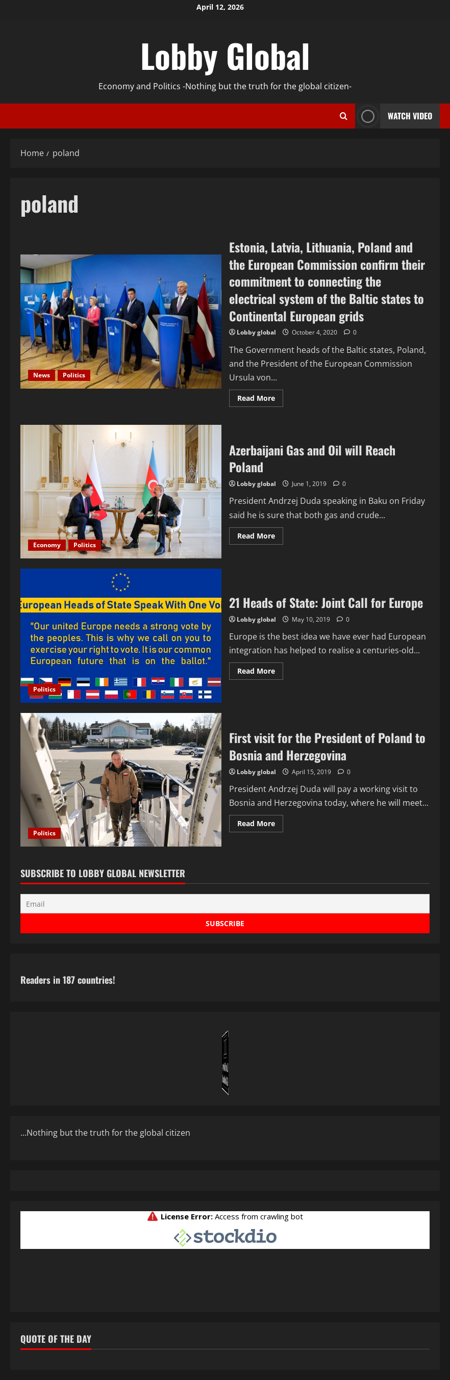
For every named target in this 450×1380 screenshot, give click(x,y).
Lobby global (256, 332)
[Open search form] (343, 116)
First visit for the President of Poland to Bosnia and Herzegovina (120, 780)
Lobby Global (225, 55)
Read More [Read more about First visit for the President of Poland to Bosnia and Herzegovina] (260, 825)
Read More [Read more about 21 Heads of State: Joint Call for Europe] (260, 673)
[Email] (225, 903)
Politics (74, 375)
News (41, 375)
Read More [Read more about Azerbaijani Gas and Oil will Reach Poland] (260, 537)
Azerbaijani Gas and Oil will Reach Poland (120, 491)
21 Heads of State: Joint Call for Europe (120, 635)
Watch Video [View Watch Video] (393, 116)
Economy (47, 545)
